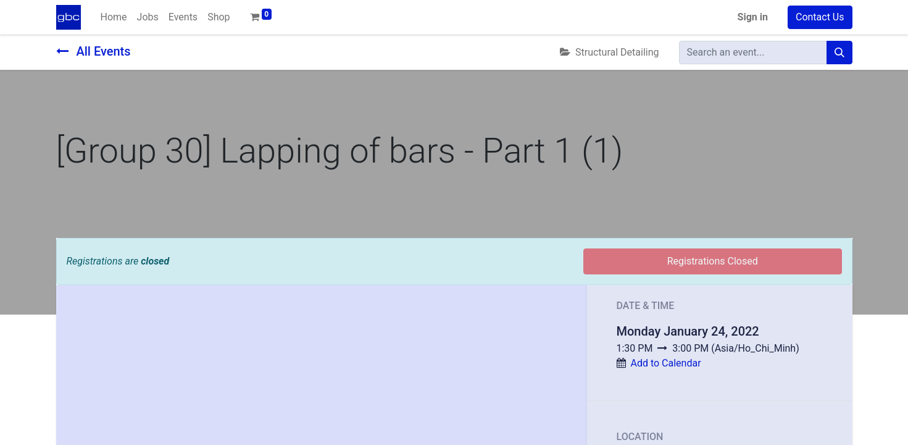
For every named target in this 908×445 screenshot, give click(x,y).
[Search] (839, 52)
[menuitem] (114, 17)
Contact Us (820, 17)
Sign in (753, 17)
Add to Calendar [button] (665, 363)
